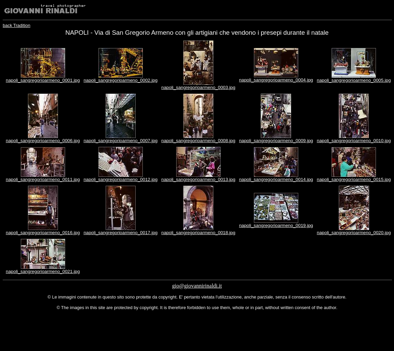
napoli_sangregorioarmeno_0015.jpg (354, 179)
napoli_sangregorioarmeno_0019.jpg (276, 225)
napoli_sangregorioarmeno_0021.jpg (43, 271)
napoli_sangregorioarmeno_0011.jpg (43, 179)
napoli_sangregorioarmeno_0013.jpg (198, 179)
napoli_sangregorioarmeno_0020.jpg (354, 232)
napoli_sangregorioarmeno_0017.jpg (120, 232)
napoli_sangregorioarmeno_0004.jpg (276, 79)
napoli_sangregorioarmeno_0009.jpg (276, 140)
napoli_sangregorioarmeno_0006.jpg (43, 140)
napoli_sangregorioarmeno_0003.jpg (198, 87)
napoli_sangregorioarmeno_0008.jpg (198, 140)
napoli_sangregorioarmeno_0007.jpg (120, 140)
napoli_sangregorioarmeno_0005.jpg (354, 80)
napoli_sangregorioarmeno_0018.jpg (198, 232)
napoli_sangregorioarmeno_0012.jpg (120, 179)
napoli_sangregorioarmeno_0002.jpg (120, 80)
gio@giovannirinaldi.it (197, 286)
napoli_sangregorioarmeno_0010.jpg (354, 140)
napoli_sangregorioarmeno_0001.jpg (43, 80)
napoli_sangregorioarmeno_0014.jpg (276, 179)
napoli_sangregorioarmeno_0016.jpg (43, 232)
